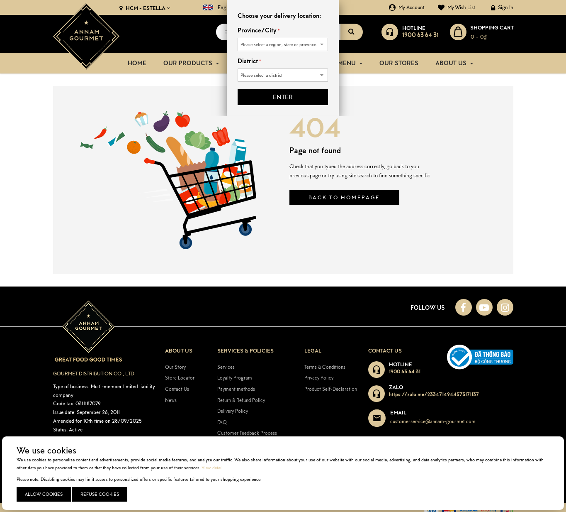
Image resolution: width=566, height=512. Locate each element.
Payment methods (236, 388)
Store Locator (179, 377)
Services (226, 366)
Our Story (175, 366)
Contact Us (177, 388)
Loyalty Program (234, 377)
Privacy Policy (318, 377)
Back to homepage (344, 197)
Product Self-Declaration (330, 388)
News (171, 399)
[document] (284, 473)
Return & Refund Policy (241, 399)
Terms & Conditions (324, 366)
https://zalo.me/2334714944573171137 (434, 394)
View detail (212, 467)
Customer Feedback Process (247, 432)
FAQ (222, 421)
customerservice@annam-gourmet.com (433, 421)
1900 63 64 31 (404, 371)
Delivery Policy (232, 410)
